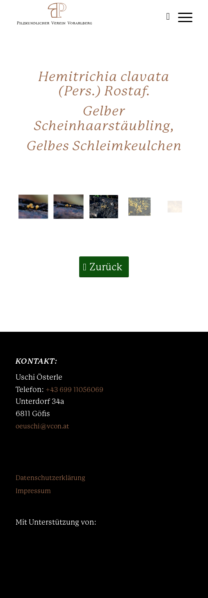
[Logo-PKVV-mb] (86, 16)
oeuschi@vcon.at (42, 426)
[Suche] (164, 16)
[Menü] (181, 16)
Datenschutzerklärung (50, 478)
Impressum (33, 491)
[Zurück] (104, 267)
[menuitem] (164, 16)
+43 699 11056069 (74, 390)
